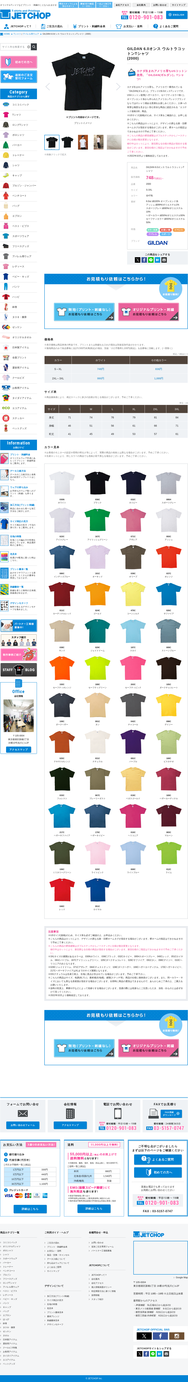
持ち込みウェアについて (58, 1263)
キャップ (7, 1307)
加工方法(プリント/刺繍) (58, 1296)
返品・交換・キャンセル (58, 1255)
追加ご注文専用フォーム (102, 1246)
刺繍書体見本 (53, 1320)
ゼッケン (7, 1331)
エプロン (7, 1315)
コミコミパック (10, 1242)
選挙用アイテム (10, 1343)
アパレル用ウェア (11, 1287)
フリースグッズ (10, 1279)
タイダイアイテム (11, 1356)
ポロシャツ (8, 1250)
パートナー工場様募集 (101, 1251)
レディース (8, 1295)
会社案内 (95, 1279)
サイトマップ (53, 1271)
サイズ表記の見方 (55, 1300)
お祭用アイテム (10, 1352)
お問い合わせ (97, 1242)
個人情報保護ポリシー (101, 1287)
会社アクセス (97, 1283)
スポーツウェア (10, 1258)
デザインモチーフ (55, 1324)
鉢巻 (5, 1323)
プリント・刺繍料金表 (57, 1247)
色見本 (50, 1308)
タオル (6, 1335)
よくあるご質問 (54, 1267)
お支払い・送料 (54, 1251)
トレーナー (8, 1267)
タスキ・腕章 (9, 1327)
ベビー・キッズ (10, 1299)
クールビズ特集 (10, 1347)
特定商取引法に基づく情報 (103, 1291)
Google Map (182, 1277)
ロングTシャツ (9, 1283)
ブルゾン (7, 1275)
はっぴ (6, 1319)
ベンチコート (9, 1271)
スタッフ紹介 (97, 1299)
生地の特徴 (52, 1304)
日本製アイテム (10, 1339)
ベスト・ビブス (10, 1291)
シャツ (6, 1254)
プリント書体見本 (55, 1312)
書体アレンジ (53, 1316)
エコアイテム (9, 1360)
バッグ (6, 1311)
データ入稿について (56, 1259)
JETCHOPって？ (99, 1275)
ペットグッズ (9, 1364)
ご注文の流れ (53, 1243)
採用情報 (95, 1295)
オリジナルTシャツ (11, 1246)
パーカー (7, 1262)
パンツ (6, 1303)
